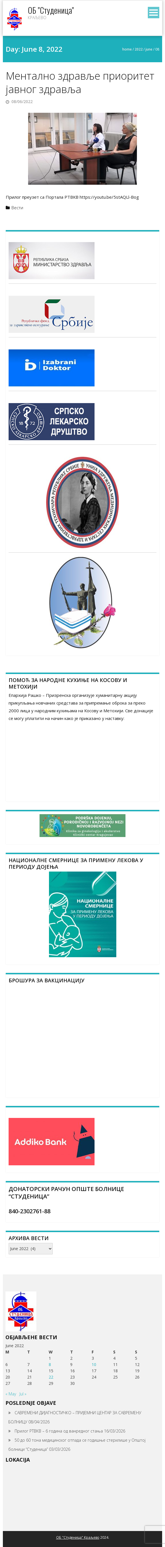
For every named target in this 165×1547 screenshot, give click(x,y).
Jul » (22, 1394)
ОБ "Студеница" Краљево (77, 1537)
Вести (17, 207)
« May (10, 1394)
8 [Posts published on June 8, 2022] (50, 1364)
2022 (139, 49)
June (149, 49)
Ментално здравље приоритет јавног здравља (80, 82)
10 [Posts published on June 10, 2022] (94, 1364)
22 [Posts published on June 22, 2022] (51, 1377)
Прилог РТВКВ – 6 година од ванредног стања (59, 1431)
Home (127, 49)
